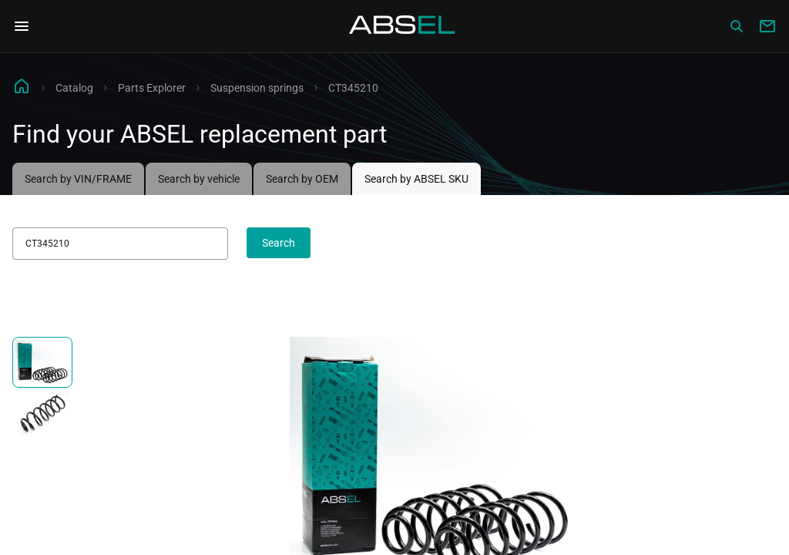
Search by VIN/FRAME (78, 179)
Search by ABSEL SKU (416, 179)
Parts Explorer (152, 88)
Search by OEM (302, 179)
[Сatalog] (736, 26)
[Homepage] (402, 26)
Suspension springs (257, 88)
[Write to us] (767, 26)
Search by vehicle (199, 179)
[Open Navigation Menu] (21, 26)
